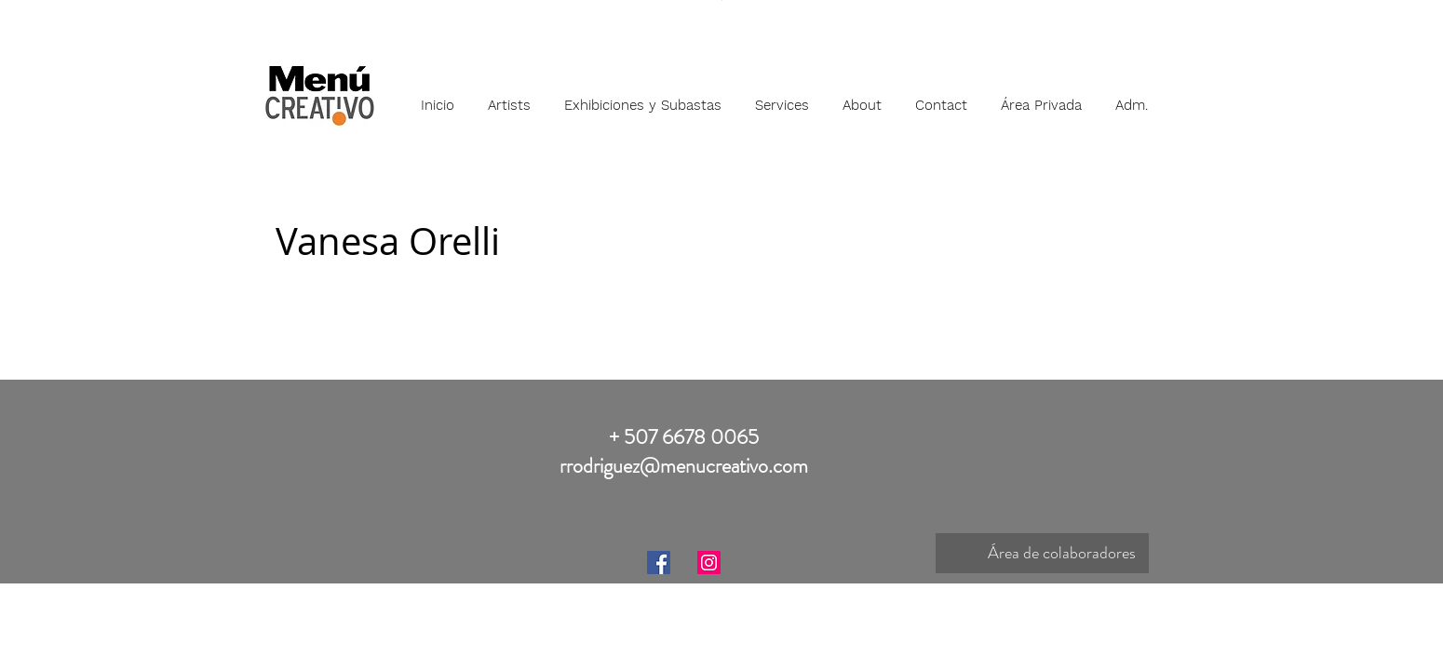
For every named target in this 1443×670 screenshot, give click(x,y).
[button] (509, 97)
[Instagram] (709, 562)
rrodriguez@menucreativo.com (684, 465)
